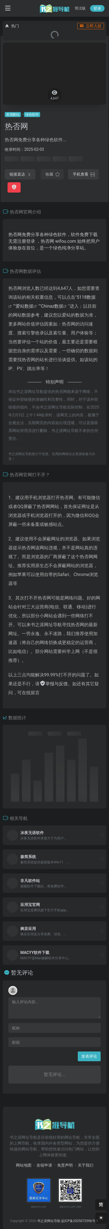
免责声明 (65, 1165)
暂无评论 (22, 972)
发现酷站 (13, 114)
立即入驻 (90, 26)
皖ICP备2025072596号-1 (79, 1221)
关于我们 (85, 1165)
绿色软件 (32, 114)
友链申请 (44, 1165)
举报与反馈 (54, 683)
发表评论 (89, 1056)
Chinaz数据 (52, 306)
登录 (97, 8)
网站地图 (24, 1165)
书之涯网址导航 (48, 1221)
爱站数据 (24, 306)
